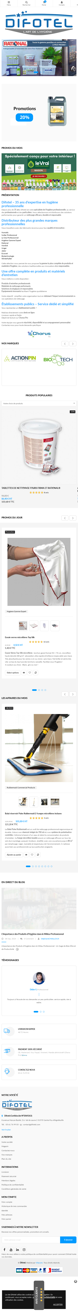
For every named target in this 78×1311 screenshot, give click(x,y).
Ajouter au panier (14, 855)
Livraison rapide (26, 1029)
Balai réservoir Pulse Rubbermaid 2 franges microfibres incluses (33, 813)
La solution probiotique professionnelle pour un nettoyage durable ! (33, 934)
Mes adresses (7, 1215)
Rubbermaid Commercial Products (21, 787)
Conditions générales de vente (14, 1189)
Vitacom (39, 1263)
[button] (34, 72)
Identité (5, 1210)
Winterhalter (7, 258)
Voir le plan (6, 1129)
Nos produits (9, 2)
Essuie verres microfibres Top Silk (20, 637)
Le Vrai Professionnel (10, 238)
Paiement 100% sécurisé (30, 1049)
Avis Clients (36, 1295)
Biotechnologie (8, 256)
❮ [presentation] (65, 343)
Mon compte (61, 2)
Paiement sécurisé (9, 1176)
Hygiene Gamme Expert (16, 611)
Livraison (5, 1172)
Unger (4, 248)
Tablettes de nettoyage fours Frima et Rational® (31, 488)
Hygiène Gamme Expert (11, 240)
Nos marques (7, 1155)
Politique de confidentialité (13, 1185)
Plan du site (6, 1159)
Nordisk (5, 245)
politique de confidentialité (37, 1254)
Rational (5, 243)
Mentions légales (8, 1180)
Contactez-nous (26, 1070)
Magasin (5, 1146)
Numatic (5, 232)
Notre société (7, 1142)
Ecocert (5, 253)
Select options (13, 673)
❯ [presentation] (73, 343)
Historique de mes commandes (14, 1206)
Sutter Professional (9, 235)
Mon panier (6, 1219)
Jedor (4, 251)
